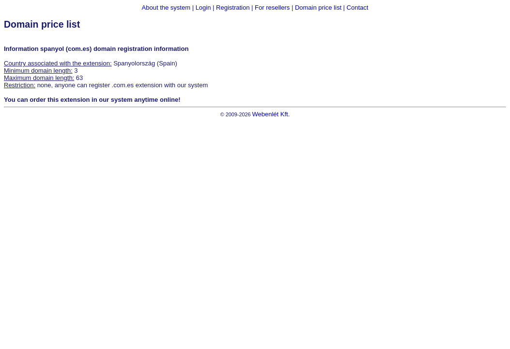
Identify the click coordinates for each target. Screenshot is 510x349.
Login (203, 7)
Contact (358, 7)
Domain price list (318, 7)
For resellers (272, 7)
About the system (166, 7)
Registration (232, 7)
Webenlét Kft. (271, 114)
